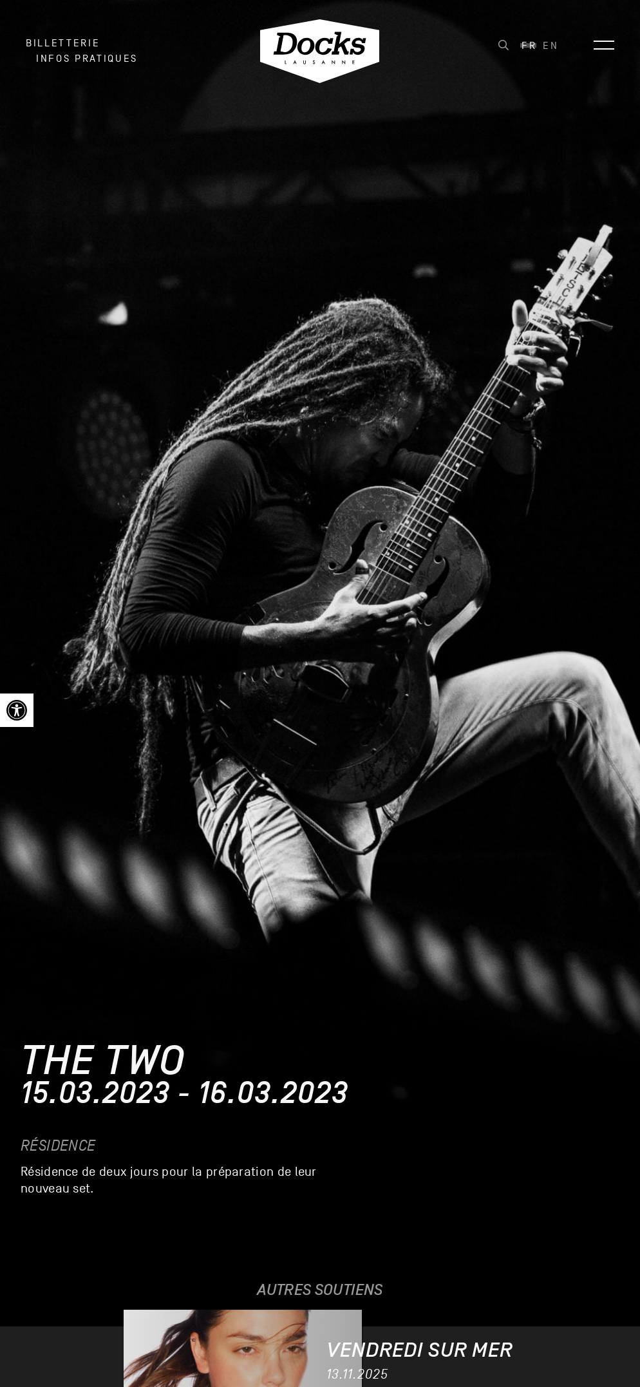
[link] (16, 710)
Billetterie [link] (63, 43)
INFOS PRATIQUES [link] (87, 58)
